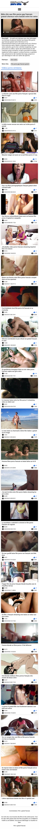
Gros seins (14, 59)
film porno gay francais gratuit (20, 64)
